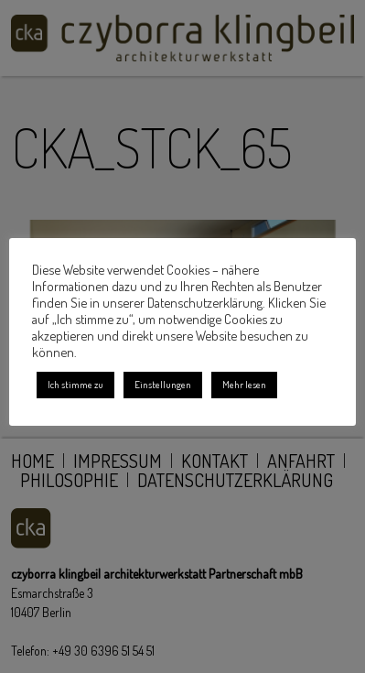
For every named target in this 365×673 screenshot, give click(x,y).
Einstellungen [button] (162, 384)
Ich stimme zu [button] (75, 384)
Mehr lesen (244, 384)
